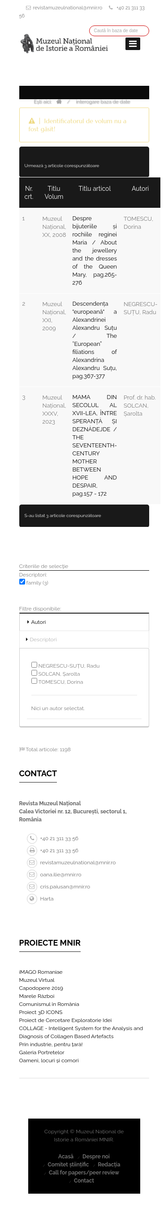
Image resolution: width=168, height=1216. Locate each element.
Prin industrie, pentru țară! (51, 1044)
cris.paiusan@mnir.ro (58, 887)
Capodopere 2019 (41, 988)
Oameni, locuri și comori (49, 1060)
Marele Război (37, 996)
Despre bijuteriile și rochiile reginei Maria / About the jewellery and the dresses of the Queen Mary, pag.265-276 (95, 250)
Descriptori (43, 639)
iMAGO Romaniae (41, 972)
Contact (84, 1181)
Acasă (65, 1156)
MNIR (106, 1139)
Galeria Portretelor (42, 1052)
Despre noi (96, 1156)
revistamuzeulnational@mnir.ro (68, 8)
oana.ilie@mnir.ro (54, 874)
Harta (40, 899)
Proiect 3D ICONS (41, 1012)
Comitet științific (68, 1164)
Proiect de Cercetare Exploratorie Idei (65, 1020)
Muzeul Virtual (37, 980)
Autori (38, 622)
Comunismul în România (49, 1004)
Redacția (109, 1164)
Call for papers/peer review (84, 1173)
